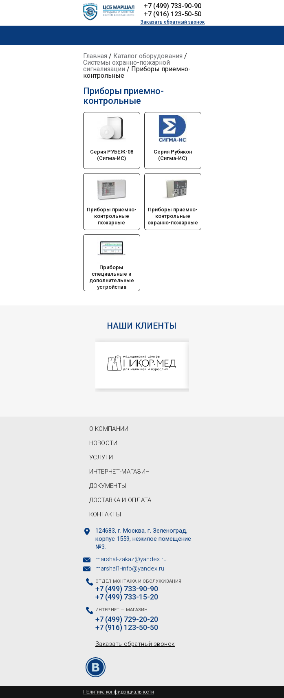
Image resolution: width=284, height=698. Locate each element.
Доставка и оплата (120, 500)
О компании (109, 428)
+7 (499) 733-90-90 (172, 6)
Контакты (105, 514)
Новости (103, 443)
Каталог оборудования (148, 56)
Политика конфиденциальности (118, 692)
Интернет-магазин (119, 471)
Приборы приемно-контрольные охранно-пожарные (173, 216)
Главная (95, 56)
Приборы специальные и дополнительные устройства (111, 277)
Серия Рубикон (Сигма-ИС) (173, 155)
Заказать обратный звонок (173, 22)
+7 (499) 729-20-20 (126, 619)
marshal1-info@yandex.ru (129, 568)
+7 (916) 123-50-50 (172, 14)
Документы (108, 485)
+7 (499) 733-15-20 (126, 597)
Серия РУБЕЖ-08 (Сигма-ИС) (111, 155)
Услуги (101, 457)
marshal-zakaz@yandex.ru (131, 559)
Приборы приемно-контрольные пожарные (111, 216)
